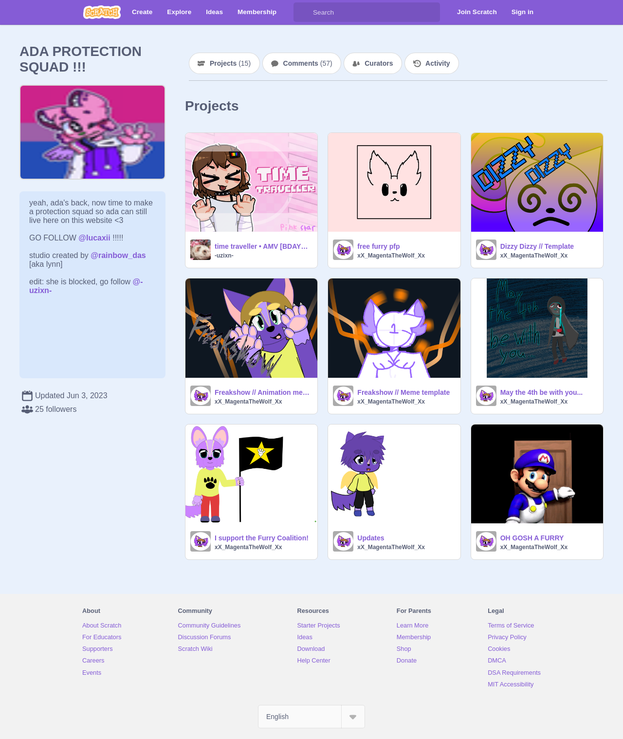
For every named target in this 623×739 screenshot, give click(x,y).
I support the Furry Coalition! (262, 538)
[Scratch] (102, 12)
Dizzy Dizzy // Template (537, 246)
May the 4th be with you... (541, 392)
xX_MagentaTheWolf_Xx (390, 255)
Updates (370, 538)
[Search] (303, 12)
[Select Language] (311, 716)
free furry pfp (378, 246)
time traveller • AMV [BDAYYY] (263, 246)
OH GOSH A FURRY (532, 538)
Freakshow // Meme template (403, 392)
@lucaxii (94, 238)
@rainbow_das (118, 255)
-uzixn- (224, 255)
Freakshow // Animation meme (263, 392)
